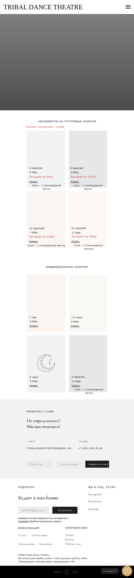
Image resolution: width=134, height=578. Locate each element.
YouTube (93, 509)
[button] (33, 181)
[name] (40, 464)
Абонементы (26, 544)
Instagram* (95, 494)
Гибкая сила (73, 544)
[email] (33, 510)
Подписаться (65, 510)
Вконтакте (95, 501)
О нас (22, 535)
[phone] (69, 464)
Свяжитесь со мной (98, 464)
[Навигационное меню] (128, 7)
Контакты (45, 544)
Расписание (39, 535)
